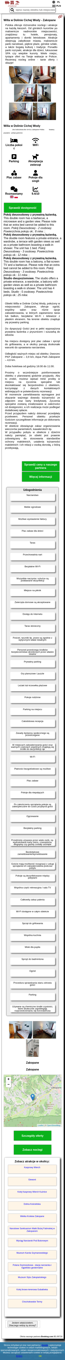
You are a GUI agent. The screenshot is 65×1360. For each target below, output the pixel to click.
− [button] (8, 1084)
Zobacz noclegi (33, 1149)
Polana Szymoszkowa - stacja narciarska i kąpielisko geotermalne (32, 1266)
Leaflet (41, 1125)
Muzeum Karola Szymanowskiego (32, 1253)
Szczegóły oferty (32, 1135)
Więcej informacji (40, 476)
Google (44, 1345)
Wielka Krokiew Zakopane (32, 1216)
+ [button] (8, 1079)
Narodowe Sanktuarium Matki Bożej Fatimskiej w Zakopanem (32, 1229)
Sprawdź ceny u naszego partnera (40, 466)
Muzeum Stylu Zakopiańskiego (32, 1277)
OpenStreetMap (53, 1125)
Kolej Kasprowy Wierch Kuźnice (32, 1192)
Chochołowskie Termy (32, 1302)
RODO (19, 1356)
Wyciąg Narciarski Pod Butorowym (32, 1240)
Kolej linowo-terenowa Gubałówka (32, 1289)
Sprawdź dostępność (22, 207)
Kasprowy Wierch (32, 1167)
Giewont (32, 1179)
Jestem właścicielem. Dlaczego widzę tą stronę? (22, 1324)
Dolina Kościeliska (32, 1204)
